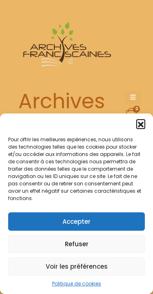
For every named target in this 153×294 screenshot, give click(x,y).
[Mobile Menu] (133, 98)
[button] (141, 124)
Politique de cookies (76, 283)
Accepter (76, 221)
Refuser (77, 244)
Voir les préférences (77, 266)
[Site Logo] (66, 47)
